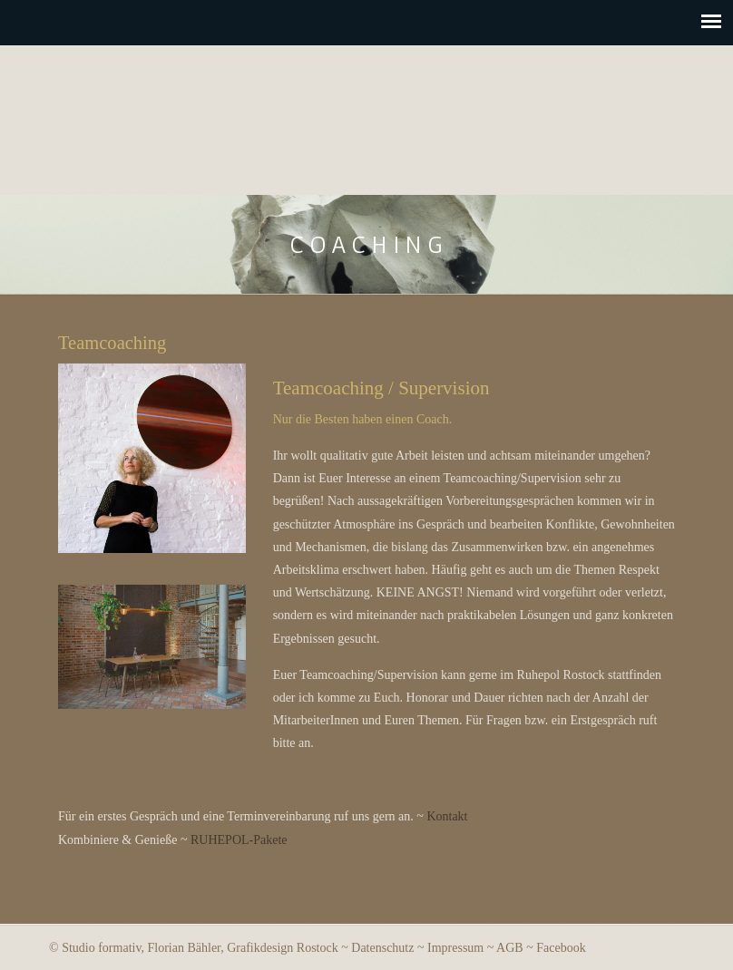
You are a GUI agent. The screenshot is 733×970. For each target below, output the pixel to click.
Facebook (560, 948)
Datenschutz (382, 948)
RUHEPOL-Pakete (239, 840)
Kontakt (446, 816)
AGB (509, 948)
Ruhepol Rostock (367, 115)
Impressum (455, 948)
